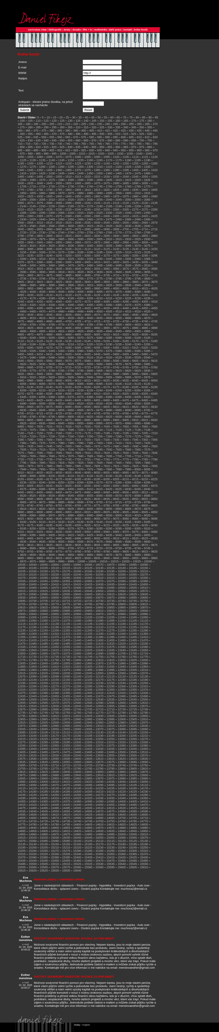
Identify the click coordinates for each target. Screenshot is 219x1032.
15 (54, 120)
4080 (128, 295)
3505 (138, 268)
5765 (23, 374)
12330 (55, 693)
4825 (30, 331)
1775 (21, 193)
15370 (144, 857)
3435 (145, 265)
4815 (147, 328)
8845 (90, 512)
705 (149, 143)
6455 (97, 403)
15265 (44, 854)
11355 (22, 640)
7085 (52, 433)
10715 (66, 604)
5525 (118, 360)
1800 (68, 193)
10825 (44, 610)
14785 (44, 827)
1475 (138, 176)
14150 (99, 791)
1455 (99, 176)
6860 (40, 423)
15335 (66, 857)
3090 (40, 252)
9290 (109, 531)
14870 (99, 831)
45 (92, 120)
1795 (59, 193)
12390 (55, 696)
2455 (71, 222)
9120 (61, 525)
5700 (40, 370)
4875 (125, 331)
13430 (99, 752)
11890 (144, 666)
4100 (30, 298)
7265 (118, 439)
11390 (99, 640)
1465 (118, 176)
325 (102, 130)
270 (155, 127)
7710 (138, 459)
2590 (52, 229)
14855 (66, 831)
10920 (122, 614)
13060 (77, 732)
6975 (118, 426)
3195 (99, 255)
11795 (66, 663)
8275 (109, 485)
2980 (107, 245)
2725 (32, 235)
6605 (107, 410)
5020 (125, 337)
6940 (52, 426)
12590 (99, 706)
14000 (33, 785)
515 (125, 137)
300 (62, 130)
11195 (66, 630)
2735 (52, 235)
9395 (32, 538)
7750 (78, 462)
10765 (44, 607)
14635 (111, 818)
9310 (147, 531)
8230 (23, 485)
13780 (77, 772)
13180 (77, 739)
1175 (118, 163)
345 (133, 130)
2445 (52, 222)
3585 (154, 272)
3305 (32, 262)
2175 (90, 209)
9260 (52, 531)
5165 (125, 344)
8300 (21, 489)
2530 (78, 226)
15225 (88, 850)
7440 (40, 449)
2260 (116, 212)
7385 (71, 446)
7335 (116, 443)
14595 (22, 818)
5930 (61, 380)
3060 (118, 249)
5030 (145, 337)
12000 (122, 673)
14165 (133, 791)
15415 (111, 860)
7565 (138, 453)
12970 (144, 725)
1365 (68, 173)
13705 (44, 768)
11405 (133, 640)
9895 (21, 561)
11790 (55, 663)
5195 (42, 347)
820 (54, 150)
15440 (33, 864)
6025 (107, 383)
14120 (33, 791)
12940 (77, 725)
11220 (122, 630)
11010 (55, 620)
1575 (52, 183)
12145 (44, 683)
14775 (22, 827)
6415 (21, 403)
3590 (23, 275)
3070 (138, 249)
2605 (80, 229)
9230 (135, 528)
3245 (59, 258)
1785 (40, 193)
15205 (44, 850)
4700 (68, 324)
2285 (23, 216)
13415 (66, 752)
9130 (80, 525)
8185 (78, 482)
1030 (120, 157)
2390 (87, 219)
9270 (71, 531)
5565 (59, 364)
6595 (87, 410)
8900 (59, 515)
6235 (90, 393)
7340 (125, 443)
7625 (116, 456)
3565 (116, 272)
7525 (61, 453)
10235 (66, 577)
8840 (80, 512)
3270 (107, 258)
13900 (77, 778)
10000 (81, 564)
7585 (40, 456)
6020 (97, 383)
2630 (128, 229)
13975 (111, 781)
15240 (122, 850)
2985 (116, 245)
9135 (90, 525)
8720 (128, 505)
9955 (135, 561)
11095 (111, 624)
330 (110, 130)
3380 (40, 265)
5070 (80, 341)
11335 (111, 637)
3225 (21, 258)
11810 (99, 663)
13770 (55, 772)
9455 (147, 538)
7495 (145, 449)
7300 (49, 443)
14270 (99, 798)
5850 (49, 377)
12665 (133, 709)
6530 (99, 406)
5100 (138, 341)
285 (38, 130)
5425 (68, 357)
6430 (49, 403)
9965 (154, 561)
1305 (90, 170)
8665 (23, 505)
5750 (135, 370)
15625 (44, 873)
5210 (71, 347)
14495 (66, 811)
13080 (122, 732)
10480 (77, 591)
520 (133, 137)
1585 (71, 183)
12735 (22, 716)
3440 (154, 265)
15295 (111, 854)
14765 (133, 824)
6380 (90, 400)
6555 (147, 406)
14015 (66, 785)
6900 (116, 423)
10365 (88, 584)
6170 (107, 390)
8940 (135, 515)
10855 (111, 610)
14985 (88, 837)
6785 (32, 420)
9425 (90, 538)
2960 (68, 245)
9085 (135, 522)
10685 (133, 600)
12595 (111, 706)
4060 (90, 295)
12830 (99, 719)
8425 (118, 492)
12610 (144, 706)
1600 (99, 183)
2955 (59, 245)
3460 (52, 268)
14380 (77, 804)
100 (22, 124)
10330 (144, 581)
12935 (66, 725)
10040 (33, 568)
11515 (111, 647)
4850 (78, 331)
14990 (99, 837)
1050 (21, 160)
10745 (133, 604)
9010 (128, 518)
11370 (55, 640)
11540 (33, 650)
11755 (111, 660)
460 (38, 137)
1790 (49, 193)
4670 (147, 321)
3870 (145, 285)
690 (125, 143)
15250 (144, 850)
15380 (33, 860)
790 (147, 147)
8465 (59, 495)
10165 (44, 574)
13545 (88, 758)
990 (46, 157)
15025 (44, 841)
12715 (111, 712)
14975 (66, 837)
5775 (42, 374)
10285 (44, 581)
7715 (147, 459)
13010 (99, 729)
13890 (55, 778)
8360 (135, 489)
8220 (145, 482)
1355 (49, 173)
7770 (116, 462)
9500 (97, 541)
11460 (122, 643)
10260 (122, 577)
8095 (42, 479)
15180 (122, 847)
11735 (66, 660)
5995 (49, 383)
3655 (147, 275)
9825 (23, 558)
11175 (22, 630)
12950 (99, 725)
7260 (109, 439)
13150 (144, 735)
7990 (118, 472)
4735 (135, 324)
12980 (33, 729)
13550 (99, 758)
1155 (80, 163)
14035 (111, 785)
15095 (66, 844)
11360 (33, 640)
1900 (118, 196)
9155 (128, 525)
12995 (66, 729)
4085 (138, 295)
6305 (87, 397)
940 (107, 153)
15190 (144, 847)
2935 (21, 245)
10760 (33, 607)
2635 (138, 229)
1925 (30, 199)
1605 (109, 183)
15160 (77, 847)
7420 (138, 446)
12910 (144, 722)
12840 (122, 719)
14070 (55, 788)
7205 (145, 436)
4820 (21, 331)
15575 (66, 870)
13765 (44, 772)
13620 (122, 762)
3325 (71, 262)
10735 (111, 604)
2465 (90, 222)
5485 (42, 360)
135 (78, 124)
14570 (99, 814)
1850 (23, 196)
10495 (111, 591)
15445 (44, 864)
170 (133, 124)
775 (123, 147)
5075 (90, 341)
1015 (91, 157)
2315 (80, 216)
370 (35, 133)
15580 (77, 870)
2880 (52, 242)
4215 (109, 301)
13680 (122, 765)
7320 (87, 443)
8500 (125, 495)
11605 (44, 653)
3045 (90, 249)
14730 (55, 824)
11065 (44, 624)
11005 (44, 620)
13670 (99, 765)
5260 (30, 351)
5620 (23, 367)
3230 (30, 258)
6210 (42, 393)
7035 (97, 429)
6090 (90, 387)
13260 (122, 742)
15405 (88, 860)
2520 (59, 226)
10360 (77, 584)
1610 (118, 183)
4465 (32, 314)
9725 (109, 551)
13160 (33, 739)
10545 (88, 594)
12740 (33, 716)
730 (51, 147)
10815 (22, 610)
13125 (88, 735)
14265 (88, 798)
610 (139, 140)
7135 (147, 433)
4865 (107, 331)
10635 (22, 600)
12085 (44, 679)
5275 (59, 351)
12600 (122, 706)
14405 (133, 804)
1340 (21, 173)
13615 (111, 762)
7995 (128, 472)
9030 (30, 522)
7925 (135, 469)
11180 (33, 630)
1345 (30, 173)
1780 (30, 193)
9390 (23, 538)
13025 (133, 729)
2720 (23, 235)
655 (70, 143)
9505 (107, 541)
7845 (118, 466)
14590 (144, 814)
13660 (77, 765)
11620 (77, 653)
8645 (125, 502)
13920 (122, 778)
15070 (144, 841)
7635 (135, 456)
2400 (107, 219)
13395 (22, 752)
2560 (135, 226)
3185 (80, 255)
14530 (144, 811)
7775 (125, 462)
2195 (128, 209)
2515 (49, 226)
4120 (68, 298)
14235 (22, 798)
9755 (30, 554)
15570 (55, 870)
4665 (138, 321)
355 (149, 130)
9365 (116, 535)
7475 (107, 449)
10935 (22, 617)
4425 (97, 311)
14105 (133, 788)
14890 (144, 831)
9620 (49, 548)
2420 (145, 219)
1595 (90, 183)
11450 (99, 643)
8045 (87, 476)
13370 (99, 748)
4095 (21, 298)
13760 (33, 772)
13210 (144, 739)
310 (78, 130)
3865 (135, 285)
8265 (90, 485)
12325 (44, 693)
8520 (23, 499)
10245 (88, 577)
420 (115, 133)
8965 (42, 518)
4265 (68, 305)
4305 (145, 305)
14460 (122, 808)
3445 (23, 268)
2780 (138, 235)
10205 (133, 574)
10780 (77, 607)
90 (149, 120)
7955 (52, 472)
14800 (77, 827)
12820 (77, 719)
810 (38, 150)
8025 (49, 476)
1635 (30, 186)
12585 (88, 706)
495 (93, 137)
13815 (22, 775)
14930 (99, 834)
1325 (128, 170)
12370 (144, 693)
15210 (55, 850)
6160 (87, 390)
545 (35, 140)
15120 (122, 844)
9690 (42, 551)
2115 (116, 206)
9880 (128, 558)
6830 (118, 420)
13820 (33, 775)
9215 (107, 528)
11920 (77, 670)
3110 (78, 252)
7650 (23, 459)
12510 (55, 702)
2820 (78, 239)
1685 (125, 186)
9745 (147, 551)
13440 (122, 752)
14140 (77, 791)
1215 (59, 166)
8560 (99, 499)
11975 (66, 673)
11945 (133, 670)
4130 (87, 298)
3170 (52, 255)
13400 (33, 752)
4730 (125, 324)
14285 (133, 798)
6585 (68, 410)
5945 (90, 380)
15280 (77, 854)
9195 (68, 528)
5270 (49, 351)
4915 (61, 334)
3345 (109, 262)
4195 (71, 301)
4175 (32, 301)
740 (67, 147)
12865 (44, 722)
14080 (77, 788)
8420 (109, 492)
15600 (122, 870)
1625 (147, 183)
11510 (99, 647)
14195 (66, 795)
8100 (52, 479)
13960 (77, 781)
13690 (144, 765)
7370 (42, 446)
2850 (135, 239)
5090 (118, 341)
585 (99, 140)
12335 (66, 693)
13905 (88, 778)
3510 (147, 268)
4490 (80, 314)
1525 (97, 180)
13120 (77, 735)
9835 (42, 558)
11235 (22, 633)
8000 (138, 472)
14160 (122, 791)
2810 (59, 239)
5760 (154, 370)
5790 (71, 374)
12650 (99, 709)
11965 (44, 673)
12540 (122, 702)
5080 (99, 341)
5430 (78, 357)
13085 (133, 732)
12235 (111, 686)
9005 (118, 518)
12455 (66, 699)
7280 (147, 439)
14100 (122, 788)
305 (70, 130)
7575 (21, 456)
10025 (137, 564)
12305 (133, 689)
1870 (61, 196)
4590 (135, 318)
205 (51, 127)
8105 (61, 479)
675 (102, 143)
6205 (32, 393)
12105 (88, 679)
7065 (154, 429)
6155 (78, 390)
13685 (133, 765)
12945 (88, 725)
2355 (21, 219)
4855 (87, 331)
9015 (138, 518)
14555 (66, 814)
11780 (33, 663)
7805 (42, 466)
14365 (44, 804)
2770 (118, 235)
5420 (59, 357)
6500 (42, 406)
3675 (49, 278)
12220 (77, 686)
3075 (147, 249)
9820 (154, 554)
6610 (116, 410)
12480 (122, 699)
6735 (78, 416)
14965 (44, 837)
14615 (66, 818)
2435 (32, 222)
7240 (71, 439)
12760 (77, 716)
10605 (88, 597)
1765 (138, 189)
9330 (49, 535)
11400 (122, 640)
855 (110, 150)
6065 (42, 387)
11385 (88, 640)
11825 (133, 663)
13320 (122, 745)
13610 (99, 762)
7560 (128, 453)
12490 (144, 699)
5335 (32, 354)
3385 (49, 265)
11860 (77, 666)
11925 (88, 670)
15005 (133, 837)
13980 (122, 781)
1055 (30, 160)
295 (54, 130)
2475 (109, 222)
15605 (133, 870)
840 (86, 150)
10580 (33, 597)
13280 (33, 745)
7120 (118, 433)
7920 (125, 469)
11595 (22, 653)
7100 (80, 433)
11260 (77, 633)
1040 (139, 157)
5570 (68, 364)
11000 (33, 620)
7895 (78, 469)
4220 (118, 301)
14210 (99, 795)
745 (75, 147)
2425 (154, 219)
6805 (71, 420)
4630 (71, 321)
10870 (144, 610)
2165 (71, 209)
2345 (138, 216)
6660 (71, 413)
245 (115, 127)
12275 (66, 689)
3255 (78, 258)
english (86, 1028)
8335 (87, 489)
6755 (116, 416)
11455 (111, 643)
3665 (30, 278)
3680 (59, 278)
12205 (44, 686)
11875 (111, 666)
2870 (32, 242)
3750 (52, 281)
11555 (66, 650)
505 (110, 137)
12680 (33, 712)
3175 (61, 255)
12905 (133, 722)
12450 (55, 699)
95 (156, 120)
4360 (109, 308)
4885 (145, 331)
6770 (145, 416)
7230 (52, 439)
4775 (71, 328)
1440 (71, 176)
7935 (154, 469)
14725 (44, 824)
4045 (61, 295)
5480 (32, 360)
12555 (22, 706)
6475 (135, 403)
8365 (145, 489)
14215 (111, 795)
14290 (144, 798)
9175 (30, 528)
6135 (40, 390)
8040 (78, 476)
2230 (59, 212)
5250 (147, 347)
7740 (59, 462)
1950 (78, 199)
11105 (133, 624)
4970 (30, 337)
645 (54, 143)
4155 (135, 298)
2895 (80, 242)
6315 (107, 397)
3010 (23, 249)
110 (38, 124)
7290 (30, 443)
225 (83, 127)
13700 (33, 768)
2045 (118, 203)
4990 (68, 337)
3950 (21, 291)
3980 (78, 291)
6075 (61, 387)
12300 (122, 689)
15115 (111, 844)
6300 (78, 397)
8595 (30, 502)
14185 (44, 795)
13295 (66, 745)
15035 (66, 841)
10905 (88, 614)
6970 (109, 426)
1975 (125, 199)
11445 (88, 643)
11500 (77, 647)
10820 (33, 610)
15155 (66, 847)
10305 (88, 581)
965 (147, 153)
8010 (21, 476)
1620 (138, 183)
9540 (32, 545)
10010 (103, 564)
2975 (97, 245)
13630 (144, 762)
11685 (88, 656)
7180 (97, 436)
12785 (133, 716)
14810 (99, 827)
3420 (116, 265)
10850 (99, 610)
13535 (66, 758)
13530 (55, 758)
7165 (68, 436)
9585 (118, 545)
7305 (59, 443)
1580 (61, 183)
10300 (77, 581)
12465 (88, 699)
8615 (68, 502)
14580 (122, 814)
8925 (107, 515)
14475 (22, 811)
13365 (88, 748)
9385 (154, 535)
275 (22, 130)
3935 (128, 288)
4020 (154, 291)
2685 (97, 232)
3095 (49, 252)
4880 (135, 331)
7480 (116, 449)
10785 (88, 607)
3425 (125, 265)
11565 (88, 650)
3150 (154, 252)
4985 (59, 337)
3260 (87, 258)
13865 (133, 775)
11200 (77, 630)
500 (102, 137)
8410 (90, 492)
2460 (80, 222)
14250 (55, 798)
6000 (59, 383)
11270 (99, 633)
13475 (66, 755)
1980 (135, 199)
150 (102, 124)
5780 (52, 374)
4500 (99, 314)
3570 (125, 272)
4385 (21, 311)
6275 (30, 397)
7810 (52, 466)
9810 (135, 554)
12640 (77, 709)
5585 (97, 364)
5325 (154, 351)
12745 (44, 716)
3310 (42, 262)
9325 (40, 535)
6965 (99, 426)
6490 (23, 406)
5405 (30, 357)
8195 (97, 482)
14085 (88, 788)
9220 (116, 528)
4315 (23, 308)
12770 (99, 716)
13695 (22, 768)
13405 (44, 752)
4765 (52, 328)
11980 (77, 673)
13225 (44, 742)
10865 (133, 610)
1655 (68, 186)
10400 (33, 587)
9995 (71, 564)
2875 (42, 242)
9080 (125, 522)
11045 (133, 620)
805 (30, 150)
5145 (87, 344)
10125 (88, 571)
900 (44, 153)
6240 (99, 393)
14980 (77, 837)
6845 (147, 420)
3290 (145, 258)
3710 (116, 278)
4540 (40, 318)
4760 (42, 328)
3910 (80, 288)
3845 (97, 285)
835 (78, 150)
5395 (147, 354)
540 (28, 140)
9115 (52, 525)
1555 (154, 180)
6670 (90, 413)
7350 (145, 443)
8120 (90, 479)
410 (99, 133)
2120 (125, 206)
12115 (111, 679)
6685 (118, 413)
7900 (87, 469)
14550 (55, 814)
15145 (44, 847)
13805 (133, 772)
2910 (109, 242)
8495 (116, 495)
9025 (21, 522)
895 (35, 153)
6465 (116, 403)
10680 (122, 600)
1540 (125, 180)
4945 (118, 334)
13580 (33, 762)
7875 (40, 469)
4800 (118, 328)
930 (91, 153)
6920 (154, 423)
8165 (40, 482)
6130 (30, 390)
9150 (118, 525)
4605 (23, 321)
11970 (55, 673)
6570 (40, 410)
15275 (66, 854)
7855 (138, 466)
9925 (78, 561)
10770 (55, 607)
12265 (44, 689)
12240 (122, 686)
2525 (68, 226)
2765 (109, 235)
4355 (99, 308)
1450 (90, 176)
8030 (59, 476)
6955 (80, 426)
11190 (55, 630)
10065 (88, 568)
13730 (99, 768)
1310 (99, 170)
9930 (87, 561)
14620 (77, 818)
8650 (135, 502)
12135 (22, 683)
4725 (116, 324)
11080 (77, 624)
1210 (49, 166)
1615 (128, 183)
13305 (88, 745)
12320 (33, 693)
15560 (33, 870)
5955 (109, 380)
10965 (88, 617)
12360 (122, 693)
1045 (149, 157)
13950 (55, 781)
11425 (44, 643)
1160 (90, 163)
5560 (49, 364)
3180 (71, 255)
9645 (97, 548)
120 (54, 124)
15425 (133, 860)
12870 (55, 722)
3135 (125, 252)
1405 (145, 173)
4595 (145, 318)
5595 (116, 364)
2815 (68, 239)
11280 (122, 633)
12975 (22, 729)
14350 (144, 801)
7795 (23, 466)
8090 (32, 479)
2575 (23, 229)
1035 (129, 157)
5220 (90, 347)
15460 (77, 864)
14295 (22, 801)
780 (131, 147)
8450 (30, 495)
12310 (144, 689)
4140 (107, 298)
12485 (133, 699)
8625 (87, 502)
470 (54, 137)
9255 (42, 531)
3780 (109, 281)
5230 (109, 347)
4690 (49, 324)
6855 (30, 423)
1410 (154, 173)
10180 (77, 574)
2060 (147, 203)
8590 (21, 502)
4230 (138, 301)
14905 (44, 834)
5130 (59, 344)
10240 (77, 577)
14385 (88, 804)
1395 (125, 173)
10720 (77, 604)
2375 (59, 219)
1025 (111, 157)
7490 (135, 449)
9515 (125, 541)
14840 (33, 831)
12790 (144, 716)
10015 (115, 564)
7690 (99, 459)
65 (118, 120)
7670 (61, 459)
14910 (55, 834)
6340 (154, 397)
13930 (144, 778)
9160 (138, 525)
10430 (99, 587)
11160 (122, 627)
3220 (147, 255)
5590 (107, 364)
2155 (52, 209)
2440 (42, 222)
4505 (109, 314)
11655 (22, 656)
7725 (30, 462)
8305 (30, 489)
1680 (116, 186)
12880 (77, 722)
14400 (122, 804)
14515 (111, 811)
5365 (90, 354)
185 (20, 127)
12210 (55, 686)
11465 (133, 643)
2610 (90, 229)
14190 (55, 795)
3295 (154, 258)
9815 (145, 554)
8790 (125, 508)
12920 (33, 725)
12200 (33, 686)
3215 (138, 255)
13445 (133, 752)
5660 (99, 367)
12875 (66, 722)
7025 (78, 429)
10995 (22, 620)
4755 (32, 328)
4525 (147, 314)
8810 (23, 512)
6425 (40, 403)
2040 (109, 203)
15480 (122, 864)
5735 (107, 370)
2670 (68, 232)
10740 (122, 604)
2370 (49, 219)
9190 (59, 528)
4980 (49, 337)
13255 (111, 742)
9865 (99, 558)
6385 (99, 400)
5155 (107, 344)
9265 (61, 531)
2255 (107, 212)
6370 (71, 400)
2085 (59, 206)
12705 (88, 712)
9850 (71, 558)
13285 (44, 745)
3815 (40, 285)
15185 (133, 847)
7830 (90, 466)
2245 (87, 212)
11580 (122, 650)
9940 (107, 561)
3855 (116, 285)
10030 (148, 564)
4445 (135, 311)
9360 (107, 535)
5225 (99, 347)
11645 (133, 653)
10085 (133, 568)
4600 (154, 318)
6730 (68, 416)
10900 (77, 614)
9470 (40, 541)
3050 (99, 249)
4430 (107, 311)
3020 (42, 249)
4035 (42, 295)
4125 (78, 298)
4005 (125, 291)
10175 (66, 574)
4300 (135, 305)
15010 (144, 837)
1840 (145, 193)
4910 (52, 334)
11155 (111, 627)
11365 (44, 640)
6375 (80, 400)
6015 (87, 383)
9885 (138, 558)
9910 (49, 561)
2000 (32, 203)
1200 (30, 166)
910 (59, 153)
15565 (44, 870)
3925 (109, 288)
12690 (55, 712)
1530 (107, 180)
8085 (23, 479)
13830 (55, 775)
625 (22, 143)
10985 (133, 617)
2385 (78, 219)
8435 (138, 492)
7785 (145, 462)
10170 (55, 574)
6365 (61, 400)
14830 (144, 827)
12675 (22, 712)
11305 (44, 637)
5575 (78, 364)
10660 (77, 600)
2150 (42, 209)
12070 (144, 676)
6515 (71, 406)
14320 (77, 801)
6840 (138, 420)
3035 (71, 249)
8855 (109, 512)
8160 (30, 482)
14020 (77, 785)
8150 (147, 479)
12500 (33, 702)
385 (59, 133)
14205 (88, 795)
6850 (21, 423)
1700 (154, 186)
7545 (99, 453)
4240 (21, 305)
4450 (145, 311)
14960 (33, 837)
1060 (40, 160)
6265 (147, 393)
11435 (66, 643)
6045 (145, 383)
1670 (97, 186)
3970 (59, 291)
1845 (154, 193)
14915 (66, 834)
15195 (22, 850)
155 (110, 124)
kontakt (127, 29)
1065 (49, 160)
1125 (23, 163)
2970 (87, 245)
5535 (138, 360)
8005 (147, 472)
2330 (109, 216)
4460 (23, 314)
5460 (135, 357)
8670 (32, 505)
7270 (128, 439)
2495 (147, 222)
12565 (44, 706)
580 (91, 140)
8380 (32, 492)
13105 (44, 735)
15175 (111, 847)
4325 (42, 308)
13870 (144, 775)
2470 (99, 222)
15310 (144, 854)
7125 (128, 433)
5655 (90, 367)
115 (46, 124)
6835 (128, 420)
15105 (88, 844)
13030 (144, 729)
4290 (116, 305)
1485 (21, 180)
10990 (144, 617)
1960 (97, 199)
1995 (23, 203)
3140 (135, 252)
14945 (133, 834)
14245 (44, 798)
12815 (66, 719)
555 (51, 140)
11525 (133, 647)
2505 (30, 226)
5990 (40, 383)
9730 (118, 551)
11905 (44, 670)
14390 (99, 804)
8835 (71, 512)
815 (46, 150)
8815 (32, 512)
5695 (30, 370)
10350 (55, 584)
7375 (52, 446)
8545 (71, 499)
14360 (33, 804)
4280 (97, 305)
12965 (133, 725)
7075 (32, 433)
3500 (128, 268)
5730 (97, 370)
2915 (118, 242)
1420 (32, 176)
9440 (118, 538)
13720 (77, 768)
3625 (90, 275)
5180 (154, 344)
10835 (66, 610)
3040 (80, 249)
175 (141, 124)
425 (123, 133)
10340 (33, 584)
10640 (33, 600)
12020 (33, 676)
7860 (147, 466)
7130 (138, 433)
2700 (125, 232)
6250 (118, 393)
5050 (42, 341)
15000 (122, 837)
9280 (90, 531)
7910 (107, 469)
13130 (99, 735)
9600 (147, 545)
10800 (122, 607)
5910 (23, 380)
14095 (111, 788)
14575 (111, 814)
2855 (145, 239)
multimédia (100, 29)
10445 (133, 587)
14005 (44, 785)
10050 (55, 568)
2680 (87, 232)
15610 (144, 870)
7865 (21, 469)
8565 (109, 499)
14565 (88, 814)
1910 (138, 196)
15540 (122, 867)
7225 (42, 439)
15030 (55, 841)
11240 (33, 633)
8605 (49, 502)
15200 (33, 850)
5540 (147, 360)
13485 (88, 755)
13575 (22, 762)
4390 (30, 311)
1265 (154, 166)
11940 (122, 670)
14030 (99, 785)
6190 (145, 390)
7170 (78, 436)
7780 (135, 462)
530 (149, 137)
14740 (77, 824)
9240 (154, 528)
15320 (33, 857)
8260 (80, 485)
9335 (59, 535)
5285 (78, 351)
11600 (33, 653)
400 (83, 133)
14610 (55, 818)
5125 (49, 344)
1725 (61, 189)
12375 (22, 696)
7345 (135, 443)
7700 (118, 459)
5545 (21, 364)
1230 (87, 166)
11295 (22, 637)
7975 (90, 472)
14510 (99, 811)
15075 (22, 844)
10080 (122, 568)
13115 (66, 735)
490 (86, 137)
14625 (88, 818)
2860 (154, 239)
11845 (44, 666)
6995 (21, 429)
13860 (122, 775)
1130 (32, 163)
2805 (49, 239)
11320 (77, 637)
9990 (61, 564)
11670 (55, 656)
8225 (154, 482)
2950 (49, 245)
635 (38, 143)
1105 (125, 160)
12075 (22, 679)
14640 (122, 818)
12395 (66, 696)
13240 (77, 742)
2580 (32, 229)
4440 (125, 311)
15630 (55, 873)
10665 (88, 600)
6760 (125, 416)
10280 (33, 581)
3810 (30, 285)
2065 (21, 206)
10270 (144, 577)
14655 (22, 821)
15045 (88, 841)
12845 (133, 719)
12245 (133, 686)
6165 (97, 390)
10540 (77, 594)
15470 (99, 864)
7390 (80, 446)
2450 (61, 222)
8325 (68, 489)
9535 (23, 545)
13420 (77, 752)
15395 (66, 860)
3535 (59, 272)
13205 (133, 739)
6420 (30, 403)
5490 (52, 360)
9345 (78, 535)
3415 (107, 265)
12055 (111, 676)
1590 (80, 183)
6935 (42, 426)
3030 (61, 249)
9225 (125, 528)
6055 (23, 387)
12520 (77, 702)
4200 (80, 301)
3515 (21, 272)
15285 (88, 854)
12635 (66, 709)
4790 (99, 328)
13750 (144, 768)
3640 (118, 275)
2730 (42, 235)
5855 (59, 377)
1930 (40, 199)
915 (67, 153)
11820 (122, 663)
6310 (97, 397)
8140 (128, 479)
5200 (52, 347)
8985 (80, 518)
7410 (118, 446)
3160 (32, 255)
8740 (30, 508)
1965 (107, 199)
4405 (59, 311)
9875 (118, 558)
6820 (99, 420)
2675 (78, 232)
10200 (122, 574)
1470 (128, 176)
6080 (71, 387)
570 (75, 140)
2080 (49, 206)
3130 (116, 252)
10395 (22, 587)
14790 (55, 827)
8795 (135, 508)
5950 (99, 380)
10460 (33, 591)
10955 (66, 617)
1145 (61, 163)
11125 (44, 627)
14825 (133, 827)
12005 (133, 673)
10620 (122, 597)
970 (155, 153)
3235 (40, 258)
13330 (144, 745)
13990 (144, 781)
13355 (66, 748)
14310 (55, 801)
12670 (144, 709)
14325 (88, 801)
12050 (99, 676)
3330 (80, 262)
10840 (77, 610)
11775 (22, 663)
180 (149, 124)
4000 (116, 291)
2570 (154, 226)
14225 (133, 795)
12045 (88, 676)
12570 (55, 706)
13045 (44, 732)
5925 (52, 380)
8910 (78, 515)
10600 (77, 597)
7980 (99, 472)
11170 (144, 627)
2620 (109, 229)
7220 (32, 439)
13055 (66, 732)
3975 (68, 291)
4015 (145, 291)
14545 (44, 814)
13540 (77, 758)
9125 (71, 525)
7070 (23, 433)
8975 (61, 518)
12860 (33, 722)
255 (131, 127)
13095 (22, 735)
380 (51, 133)
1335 (147, 170)
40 (86, 120)
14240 (33, 798)
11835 (22, 666)
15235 (111, 850)
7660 (42, 459)
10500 (122, 591)
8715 (118, 505)
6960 (90, 426)
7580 (30, 456)
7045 (116, 429)
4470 (42, 314)
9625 (59, 548)
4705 (78, 324)
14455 (111, 808)
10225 (44, 577)
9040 (49, 522)
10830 (55, 610)
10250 (99, 577)
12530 (99, 702)
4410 (68, 311)
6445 (78, 403)
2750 (80, 235)
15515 (66, 867)
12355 (111, 693)
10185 (88, 574)
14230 (144, 795)
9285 (99, 531)
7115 (109, 433)
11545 (44, 650)
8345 (107, 489)
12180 (122, 683)
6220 (61, 393)
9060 (87, 522)
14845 (44, 831)
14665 (44, 821)
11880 (122, 666)
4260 (59, 305)
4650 (109, 321)
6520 (80, 406)
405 (91, 133)
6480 (145, 403)
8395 (61, 492)
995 (54, 157)
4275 (87, 305)
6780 (23, 420)
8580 (138, 499)
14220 (122, 795)
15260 (33, 854)
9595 (138, 545)
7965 (71, 472)
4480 (61, 314)
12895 (111, 722)
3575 (135, 272)
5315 (135, 351)
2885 (61, 242)
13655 (66, 765)
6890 (97, 423)
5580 (87, 364)
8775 (97, 508)
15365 (133, 857)
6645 (42, 413)
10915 (111, 614)
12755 (66, 716)
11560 (77, 650)
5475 (23, 360)
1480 (147, 176)
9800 (116, 554)
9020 (147, 518)
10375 (111, 584)
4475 (52, 314)
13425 (88, 752)
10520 (33, 594)
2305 (61, 216)
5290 (87, 351)
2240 (78, 212)
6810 (80, 420)
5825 (138, 374)
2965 (78, 245)
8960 (32, 518)
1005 (72, 157)
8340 (97, 489)
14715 (22, 824)
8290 (138, 485)
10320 (122, 581)
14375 (66, 804)
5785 (61, 374)
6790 (42, 420)
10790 (99, 607)
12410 (99, 696)
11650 (144, 653)
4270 (78, 305)
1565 (32, 183)
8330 (78, 489)
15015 (22, 841)
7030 (87, 429)
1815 (97, 193)
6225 (71, 393)
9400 (42, 538)
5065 (71, 341)
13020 (122, 729)
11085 (88, 624)
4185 (52, 301)
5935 (71, 380)
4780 (80, 328)
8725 (138, 505)
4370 (128, 308)
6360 (52, 400)
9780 (78, 554)
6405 (138, 400)
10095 (22, 571)
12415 (111, 696)
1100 (116, 160)
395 (75, 133)
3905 (71, 288)
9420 (80, 538)
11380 (77, 640)
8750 (49, 508)
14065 (44, 788)
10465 (44, 591)
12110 (99, 679)
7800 (32, 466)
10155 (22, 574)
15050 (99, 841)
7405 (109, 446)
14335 (111, 801)
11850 (55, 666)
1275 (32, 170)
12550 (144, 702)
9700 (61, 551)
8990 (90, 518)
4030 (32, 295)
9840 (52, 558)
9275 (80, 531)
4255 (49, 305)
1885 (90, 196)
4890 (154, 331)
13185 (88, 739)
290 (46, 130)
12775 (111, 716)
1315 (109, 170)
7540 (90, 453)
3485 (99, 268)
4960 (147, 334)
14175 (22, 795)
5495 (61, 360)
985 (38, 157)
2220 (40, 212)
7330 (107, 443)
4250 (40, 305)
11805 (88, 663)
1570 (42, 183)
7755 (87, 462)
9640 (87, 548)
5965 (128, 380)
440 (147, 133)
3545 (78, 272)
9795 (107, 554)
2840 (116, 239)
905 (51, 153)
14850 (55, 831)
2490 (138, 222)
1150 (71, 163)
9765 (49, 554)
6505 (52, 406)
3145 (145, 252)
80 (137, 120)
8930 (116, 515)
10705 (44, 604)
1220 (68, 166)
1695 (145, 186)
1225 (78, 166)
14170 (144, 791)
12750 (55, 716)
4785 (90, 328)
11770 (144, 660)
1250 (125, 166)
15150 (55, 847)
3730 (154, 278)
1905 (128, 196)
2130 (145, 206)
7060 (145, 429)
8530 (42, 499)
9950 (125, 561)
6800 (61, 420)
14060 (33, 788)
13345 (44, 748)
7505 (23, 453)
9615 (40, 548)
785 (139, 147)
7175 (87, 436)
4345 (80, 308)
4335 (61, 308)
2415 (135, 219)
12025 (44, 676)
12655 (111, 709)
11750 (99, 660)
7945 (32, 472)
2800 (40, 239)
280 (30, 130)
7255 (99, 439)
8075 (145, 476)
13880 (33, 778)
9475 (49, 541)
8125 (99, 479)
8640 (116, 502)
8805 (154, 508)
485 (78, 137)
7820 (71, 466)
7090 (61, 433)
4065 (99, 295)
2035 (99, 203)
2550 (116, 226)
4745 (154, 324)
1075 (68, 160)
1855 (32, 196)
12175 (111, 683)
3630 (99, 275)
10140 (122, 571)
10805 (133, 607)
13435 (111, 752)
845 (93, 150)
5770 (32, 374)
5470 (154, 357)
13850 (99, 775)
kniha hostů (141, 29)
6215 (52, 393)
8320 (59, 489)
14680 (77, 821)
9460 (21, 541)
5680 (138, 367)
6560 (21, 410)
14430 (55, 808)
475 (62, 137)
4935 (99, 334)
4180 (42, 301)
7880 (49, 469)
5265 (40, 351)
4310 (154, 305)
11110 (144, 624)
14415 (22, 808)
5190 (32, 347)
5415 (49, 357)
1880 (80, 196)
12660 (122, 709)
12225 (88, 686)
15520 (77, 867)
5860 (68, 377)
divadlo (76, 29)
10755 (22, 607)
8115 (80, 479)
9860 (90, 558)
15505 (44, 867)
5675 (128, 367)
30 (73, 120)
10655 (66, 600)
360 (20, 133)
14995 (111, 837)
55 (105, 120)
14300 (33, 801)
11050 (144, 620)
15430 (144, 860)
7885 (59, 469)
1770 (147, 189)
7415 (128, 446)
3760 (71, 281)
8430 (128, 492)
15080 (33, 844)
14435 (66, 808)
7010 (49, 429)
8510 (145, 495)
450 (22, 137)
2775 (128, 235)
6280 (40, 397)
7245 (80, 439)
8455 (40, 495)
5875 (97, 377)
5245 (138, 347)
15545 (133, 867)
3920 (99, 288)
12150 (55, 683)
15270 (55, 854)
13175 (66, 739)
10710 (55, 604)
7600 (68, 456)
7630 (125, 456)
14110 (144, 788)
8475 (78, 495)
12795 (22, 719)
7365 (32, 446)
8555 (90, 499)
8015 (30, 476)
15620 (33, 873)
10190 (99, 574)
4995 (78, 337)
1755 (118, 189)
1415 (23, 176)
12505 (44, 702)
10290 (55, 581)
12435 (22, 699)
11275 (111, 633)
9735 (128, 551)
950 (123, 153)
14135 (66, 791)
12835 (111, 719)
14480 (33, 811)
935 (99, 153)
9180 (40, 528)
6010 (78, 383)
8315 (49, 489)
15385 (44, 860)
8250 (61, 485)
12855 (22, 722)
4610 (32, 321)
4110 (49, 298)
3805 (21, 285)
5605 (135, 364)
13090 (144, 732)
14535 (22, 814)
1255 (135, 166)
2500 (21, 226)
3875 (154, 285)
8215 (135, 482)
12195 (22, 686)
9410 (61, 538)
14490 (55, 811)
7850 (128, 466)
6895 (107, 423)
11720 (33, 660)
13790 (99, 772)
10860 (122, 610)
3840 (87, 285)
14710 (144, 821)
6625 (145, 410)
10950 (55, 617)
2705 (135, 232)
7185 (107, 436)
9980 (42, 564)
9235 (145, 528)
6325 (125, 397)
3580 (145, 272)
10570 (144, 594)
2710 (145, 232)
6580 (59, 410)
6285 (49, 397)
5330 (23, 354)
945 (115, 153)
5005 (97, 337)
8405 (80, 492)
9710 (80, 551)
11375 (66, 640)
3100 (59, 252)
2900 (90, 242)
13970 (99, 781)
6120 (147, 387)
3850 (107, 285)
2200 (138, 209)
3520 (30, 272)
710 (20, 147)
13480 (77, 755)
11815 (111, 663)
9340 (68, 535)
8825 (52, 512)
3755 (61, 281)
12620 (33, 709)
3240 (49, 258)
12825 (88, 719)
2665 (59, 232)
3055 (109, 249)
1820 (107, 193)
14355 (22, 804)
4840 (59, 331)
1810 (87, 193)
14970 (55, 837)
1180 (128, 163)
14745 (88, 824)
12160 (77, 683)
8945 (145, 515)
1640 (40, 186)
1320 (118, 170)
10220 (33, 577)
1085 (87, 160)
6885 (87, 423)
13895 (66, 778)
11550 (55, 650)
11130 (55, 627)
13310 (99, 745)
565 (67, 140)
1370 (78, 173)
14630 (99, 818)
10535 (66, 594)
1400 (135, 173)
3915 (90, 288)
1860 (42, 196)
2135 (154, 206)
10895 (66, 614)
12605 (133, 706)
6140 (49, 390)
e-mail (25, 888)
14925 (88, 834)
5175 (145, 344)
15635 (66, 873)
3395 (68, 265)
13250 (99, 742)
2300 (52, 216)
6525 (90, 406)
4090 (147, 295)
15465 (88, 864)
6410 (147, 400)
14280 (122, 798)
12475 (111, 699)
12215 (66, 686)
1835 (135, 193)
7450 (59, 449)
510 (117, 137)
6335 (145, 397)
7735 (49, 462)
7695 (109, 459)
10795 (111, 607)
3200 (109, 255)
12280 (77, 689)
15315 (22, 857)
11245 (44, 633)
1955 (87, 199)
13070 (99, 732)
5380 (118, 354)
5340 (42, 354)
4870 (116, 331)
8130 (109, 479)
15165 (88, 847)
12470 (99, 699)
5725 (87, 370)
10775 (66, 607)
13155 (22, 739)
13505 (133, 755)
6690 (128, 413)
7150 (40, 436)
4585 (125, 318)
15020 (33, 841)
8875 (147, 512)
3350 (118, 262)
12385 (44, 696)
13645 (44, 765)
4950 (128, 334)
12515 (66, 702)
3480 (90, 268)
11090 (99, 624)
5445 (107, 357)
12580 (77, 706)
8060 (116, 476)
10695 (22, 604)
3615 (71, 275)
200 (44, 127)
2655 (40, 232)
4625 (61, 321)
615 (147, 140)
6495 (32, 406)
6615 (125, 410)
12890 (99, 722)
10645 (44, 600)
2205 (147, 209)
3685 (68, 278)
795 (155, 147)
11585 (133, 650)
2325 (99, 216)
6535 (109, 406)
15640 (77, 873)
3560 (107, 272)
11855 (66, 666)
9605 (21, 548)
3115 (87, 252)
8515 (154, 495)
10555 (111, 594)
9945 (116, 561)
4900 (32, 334)
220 (75, 127)
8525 (32, 499)
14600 (33, 818)
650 (62, 143)
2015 (61, 203)
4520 (138, 314)
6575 (49, 410)
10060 (77, 568)
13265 (133, 742)
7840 (109, 466)
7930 (145, 469)
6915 (145, 423)
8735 (21, 508)
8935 (125, 515)
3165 (42, 255)
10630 (144, 597)
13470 (55, 755)
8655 (145, 502)
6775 (154, 416)
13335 (22, 748)
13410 (55, 752)
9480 (59, 541)
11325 (88, 637)
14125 (44, 791)
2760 (99, 235)
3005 (154, 245)
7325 (97, 443)
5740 (116, 370)
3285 (135, 258)
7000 (30, 429)
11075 (66, 624)
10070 (99, 568)
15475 (111, 864)
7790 (154, 462)
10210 (144, 574)
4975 (40, 337)
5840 (30, 377)
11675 (66, 656)
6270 (21, 397)
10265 (133, 577)
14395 (111, 804)
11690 (99, 656)
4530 (21, 318)
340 (125, 130)
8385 (42, 492)
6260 (138, 393)
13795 (111, 772)
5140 (78, 344)
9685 (32, 551)
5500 (71, 360)
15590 (99, 870)
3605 (52, 275)
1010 (82, 157)
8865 (128, 512)
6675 (99, 413)
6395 (118, 400)
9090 (145, 522)
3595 (32, 275)
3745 (42, 281)
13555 (111, 758)
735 (59, 147)
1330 (138, 170)
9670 (145, 548)
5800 (90, 374)
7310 (68, 443)
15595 (111, 870)
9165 (147, 525)
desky (67, 29)
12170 (99, 683)
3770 (90, 281)
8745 (40, 508)
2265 (125, 212)
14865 (88, 831)
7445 (49, 449)
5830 (147, 374)
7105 (90, 433)
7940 (23, 472)
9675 (154, 548)
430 (131, 133)
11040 (122, 620)
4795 (109, 328)
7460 (78, 449)
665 (86, 143)
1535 (116, 180)
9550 (52, 545)
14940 (122, 834)
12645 (88, 709)
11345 (133, 637)
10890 (55, 614)
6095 (99, 387)
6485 (154, 403)
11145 (88, 627)
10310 (99, 581)
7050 (125, 429)
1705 (23, 189)
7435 (30, 449)
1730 (71, 189)
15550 (144, 867)
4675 (21, 324)
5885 (116, 377)
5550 (30, 364)
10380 (122, 584)
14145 (88, 791)
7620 (107, 456)
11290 (144, 633)
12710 (99, 712)
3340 (99, 262)
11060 (33, 624)
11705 (133, 656)
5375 (109, 354)
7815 (61, 466)
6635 (23, 413)
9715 (90, 551)
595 (115, 140)
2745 (71, 235)
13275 (22, 745)
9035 (40, 522)
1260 (145, 166)
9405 (52, 538)
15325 (44, 857)
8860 (118, 512)
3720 (135, 278)
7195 (125, 436)
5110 (21, 344)
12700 (77, 712)
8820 (42, 512)
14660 (33, 821)
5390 (138, 354)
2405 (116, 219)
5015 (116, 337)
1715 (42, 189)
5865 (78, 377)
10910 (99, 614)
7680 (80, 459)
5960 (118, 380)
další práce (115, 29)
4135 (97, 298)
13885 (44, 778)
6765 (135, 416)
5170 (135, 344)
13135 (111, 735)
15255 (22, 854)
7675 (71, 459)
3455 (42, 268)
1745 (99, 189)
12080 (33, 679)
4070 (109, 295)
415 (107, 133)
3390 (59, 265)
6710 (30, 416)
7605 (78, 456)
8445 (21, 495)
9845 (61, 558)
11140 (77, 627)
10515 (22, 594)
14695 (111, 821)
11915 (66, 670)
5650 (80, 367)
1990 (154, 199)
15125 (133, 844)
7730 (40, 462)
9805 (125, 554)
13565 (133, 758)
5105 (147, 341)
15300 (122, 854)
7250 (90, 439)
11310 (55, 637)
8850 (99, 512)
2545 (107, 226)
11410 (144, 640)
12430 (144, 696)
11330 (99, 637)
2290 (32, 216)
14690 (99, 821)
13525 (44, 758)
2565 (145, 226)
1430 (52, 176)
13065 (88, 732)
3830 (68, 285)
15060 (122, 841)
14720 (33, 824)
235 (99, 127)
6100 (109, 387)
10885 (44, 614)
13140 (122, 735)
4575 (107, 318)
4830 (40, 331)
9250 (32, 531)
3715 (125, 278)
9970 (23, 564)
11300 (33, 637)
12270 (55, 689)
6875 (68, 423)
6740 (87, 416)
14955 (22, 837)
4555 (68, 318)
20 (60, 120)
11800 (77, 663)
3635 (109, 275)
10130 (99, 571)
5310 (125, 351)
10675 (111, 600)
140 (86, 124)
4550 (59, 318)
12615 (22, 709)
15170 (99, 847)
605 (131, 140)
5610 (145, 364)
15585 (88, 870)
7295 (40, 443)
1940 (59, 199)
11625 (88, 653)
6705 (21, 416)
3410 (97, 265)
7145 (30, 436)
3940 (138, 288)
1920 (21, 199)
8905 (68, 515)
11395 (111, 640)
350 (141, 130)
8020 (40, 476)
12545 (133, 702)
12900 (122, 722)
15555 (22, 870)
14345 (133, 801)
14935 (111, 834)
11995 (111, 673)
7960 (61, 472)
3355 (128, 262)
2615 (99, 229)
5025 (135, 337)
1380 (97, 173)
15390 (55, 860)
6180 (125, 390)
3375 (30, 265)
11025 (88, 620)
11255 (66, 633)
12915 (22, 725)
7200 (135, 436)
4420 (87, 311)
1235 (97, 166)
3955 (30, 291)
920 (75, 153)
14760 (122, 824)
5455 (125, 357)
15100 (77, 844)
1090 (97, 160)
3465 (61, 268)
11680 (77, 656)
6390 (109, 400)
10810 (144, 607)
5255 (21, 351)
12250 (144, 686)
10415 (66, 587)
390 (67, 133)
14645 (133, 818)
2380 (68, 219)
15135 (22, 847)
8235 (32, 485)
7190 (116, 436)
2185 (109, 209)
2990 (125, 245)
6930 (32, 426)
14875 (111, 831)
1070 (59, 160)
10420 (77, 587)
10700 (33, 604)
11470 (144, 643)
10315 (111, 581)
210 (59, 127)
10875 (22, 614)
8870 (138, 512)
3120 (97, 252)
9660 (125, 548)
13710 (55, 768)
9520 (135, 541)
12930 (55, 725)
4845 (68, 331)
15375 (22, 860)
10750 (144, 604)
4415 (78, 311)
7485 (125, 449)
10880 (33, 614)
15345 (88, 857)
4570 (97, 318)
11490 (55, 647)
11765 (133, 660)
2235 (68, 212)
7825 (80, 466)
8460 (49, 495)
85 (143, 120)
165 (125, 124)
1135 (42, 163)
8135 (118, 479)
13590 (55, 762)
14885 (133, 831)
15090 (55, 844)
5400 (21, 357)
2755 (90, 235)
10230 (55, 577)
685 (117, 143)
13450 (144, 752)
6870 (59, 423)
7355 (154, 443)
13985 (133, 781)
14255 (66, 798)
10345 (44, 584)
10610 (99, 597)
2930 (147, 242)
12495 (22, 702)
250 (123, 127)
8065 (125, 476)
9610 (30, 548)
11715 (22, 660)
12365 (133, 693)
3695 (87, 278)
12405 (88, 696)
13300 (77, 745)
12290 (99, 689)
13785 (88, 772)
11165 (133, 627)
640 (46, 143)
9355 (97, 535)
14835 (22, 831)
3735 (23, 281)
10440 (122, 587)
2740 (61, 235)
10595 (66, 597)
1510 (68, 180)
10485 (88, 591)
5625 (32, 367)
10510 (144, 591)
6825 (109, 420)
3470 (71, 268)
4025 (23, 295)
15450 (55, 864)
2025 (80, 203)
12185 (133, 683)
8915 (87, 515)
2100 (87, 206)
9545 (42, 545)
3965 (49, 291)
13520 (33, 758)
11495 (66, 647)
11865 (88, 666)
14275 (111, 798)
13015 (111, 729)
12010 (144, 673)
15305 (133, 854)
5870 (87, 377)
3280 (125, 258)
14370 (55, 804)
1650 (59, 186)
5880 (107, 377)
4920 (71, 334)
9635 (78, 548)
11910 (55, 670)
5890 (125, 377)
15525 (88, 867)
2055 (138, 203)
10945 (44, 617)
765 (107, 147)
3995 (107, 291)
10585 (44, 597)
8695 (80, 505)
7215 (23, 439)
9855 (80, 558)
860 (117, 150)
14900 (33, 834)
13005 (88, 729)
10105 (44, 571)
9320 (30, 535)
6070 (52, 387)
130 (70, 124)
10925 (133, 614)
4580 (116, 318)
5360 (80, 354)
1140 (52, 163)
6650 (52, 413)
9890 (147, 558)
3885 (32, 288)
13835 (66, 775)
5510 (90, 360)
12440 (33, 699)
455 (30, 137)
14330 (99, 801)
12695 (66, 712)
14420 (33, 808)
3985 (87, 291)
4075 (118, 295)
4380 (147, 308)
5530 (128, 360)
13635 (22, 765)
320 (93, 130)
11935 (111, 670)
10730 (99, 604)
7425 (147, 446)
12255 (22, 689)
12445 (44, 699)
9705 (71, 551)
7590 (49, 456)
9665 (135, 548)
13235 (66, 742)
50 (99, 120)
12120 (122, 679)
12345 (88, 693)
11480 (33, 647)
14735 (66, 824)
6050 (154, 383)
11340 (122, 637)
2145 (32, 209)
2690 (107, 232)
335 (117, 130)
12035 (66, 676)
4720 (107, 324)
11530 (144, 647)
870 (133, 150)
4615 (42, 321)
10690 (144, 600)
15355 (111, 857)
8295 (147, 485)
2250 (97, 212)
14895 (22, 834)
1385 (107, 173)
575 (83, 140)
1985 (145, 199)
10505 (133, 591)
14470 (144, 808)
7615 (97, 456)
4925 (80, 334)
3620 (80, 275)
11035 (111, 620)
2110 (107, 206)
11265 (88, 633)
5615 (154, 364)
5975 (147, 380)
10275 (22, 581)
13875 (22, 778)
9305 (138, 531)
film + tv (87, 29)
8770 (87, 508)
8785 (116, 508)
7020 (68, 429)
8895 (49, 515)
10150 (144, 571)
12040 (77, 676)
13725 (88, 768)
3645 (128, 275)
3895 (52, 288)
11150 (99, 627)
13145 (133, 735)
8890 (40, 515)
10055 (66, 568)
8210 (125, 482)
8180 (68, 482)
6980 (128, 426)
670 (93, 143)
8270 (99, 485)
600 (123, 140)
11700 (122, 656)
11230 (144, 630)
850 (102, 150)
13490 (99, 755)
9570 (90, 545)
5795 (80, 374)
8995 (99, 518)
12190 (144, 683)
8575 (128, 499)
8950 (154, 515)
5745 (125, 370)
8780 (107, 508)
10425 (88, 587)
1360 (59, 173)
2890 (71, 242)
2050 (128, 203)
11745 (88, 660)
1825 (116, 193)
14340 (122, 801)
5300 (107, 351)
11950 (144, 670)
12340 (77, 693)
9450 (138, 538)
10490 (99, 591)
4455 (154, 311)
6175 (116, 390)
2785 (147, 235)
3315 (52, 262)
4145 (116, 298)
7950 (42, 472)
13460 (33, 755)
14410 (144, 804)
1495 (40, 180)
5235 (118, 347)
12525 (88, 702)
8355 (125, 489)
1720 (52, 189)
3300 (23, 262)
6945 (61, 426)
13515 (22, 758)
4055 (80, 295)
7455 (68, 449)
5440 (97, 357)
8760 (68, 508)
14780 (33, 827)
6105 (118, 387)
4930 (90, 334)
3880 (23, 288)
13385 (133, 748)
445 (155, 133)
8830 (61, 512)
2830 (97, 239)
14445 (88, 808)
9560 (71, 545)
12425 (133, 696)
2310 (71, 216)
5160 (116, 344)
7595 (59, 456)
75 (130, 120)
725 (44, 147)
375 (44, 133)
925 (83, 153)
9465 (30, 541)
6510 (61, 406)
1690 (135, 186)
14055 (22, 788)
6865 (49, 423)
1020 (101, 157)
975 (22, 157)
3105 (68, 252)
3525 (40, 272)
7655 (32, 459)
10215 (22, 577)
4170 (23, 301)
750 (83, 147)
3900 (61, 288)
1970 (116, 199)
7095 (71, 433)
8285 (128, 485)
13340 (33, 748)
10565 (133, 594)
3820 (49, 285)
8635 (107, 502)
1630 (21, 186)
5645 (71, 367)
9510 (116, 541)
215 (67, 127)
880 (149, 150)
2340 (128, 216)
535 (20, 140)
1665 (87, 186)
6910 (135, 423)
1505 (59, 180)
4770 (61, 328)
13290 (55, 745)
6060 (32, 387)
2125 (135, 206)
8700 (90, 505)
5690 (21, 370)
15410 (99, 860)
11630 (99, 653)
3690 (78, 278)
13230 (55, 742)
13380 (122, 748)
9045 (59, 522)
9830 (32, 558)
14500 (77, 811)
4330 (52, 308)
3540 (68, 272)
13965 (88, 781)
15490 (144, 864)
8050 (97, 476)
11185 (44, 630)
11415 (22, 643)
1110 (135, 160)
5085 (109, 341)
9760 (40, 554)
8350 (116, 489)
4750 (23, 328)
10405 (44, 587)
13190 (99, 739)
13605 (88, 762)
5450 (116, 357)
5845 (40, 377)
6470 (125, 403)
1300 (80, 170)
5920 (42, 380)
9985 (52, 564)
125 (62, 124)
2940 (30, 245)
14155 (111, 791)
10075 (111, 568)
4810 (138, 328)
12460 (77, 699)
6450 (87, 403)
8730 (147, 505)
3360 (138, 262)
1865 (52, 196)
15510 (55, 867)
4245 (30, 305)
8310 (40, 489)
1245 (116, 166)
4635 (80, 321)
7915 (116, 469)
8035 (68, 476)
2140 (23, 209)
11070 (55, 624)
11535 (22, 650)
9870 (109, 558)
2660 (49, 232)
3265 (97, 258)
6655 (61, 413)
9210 (97, 528)
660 (78, 143)
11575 (111, 650)
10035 (22, 568)
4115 (59, 298)
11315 (66, 637)
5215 (80, 347)
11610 (55, 653)
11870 (99, 666)
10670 (99, 600)
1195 (21, 166)
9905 (40, 561)
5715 (68, 370)
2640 (147, 229)
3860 (125, 285)
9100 (23, 525)
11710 (144, 656)
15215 (66, 850)
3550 (87, 272)
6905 (125, 423)
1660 (78, 186)
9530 (154, 541)
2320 (90, 216)
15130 (144, 844)
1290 (61, 170)
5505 (80, 360)
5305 (116, 351)
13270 (144, 742)
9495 (87, 541)
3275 (116, 258)
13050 (55, 732)
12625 (44, 709)
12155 (66, 683)
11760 (122, 660)
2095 (78, 206)
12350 (99, 693)
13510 (144, 755)
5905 (154, 377)
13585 (44, 762)
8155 (21, 482)
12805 (44, 719)
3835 (78, 285)
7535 (80, 453)
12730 (144, 712)
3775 (99, 281)
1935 (49, 199)
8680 (52, 505)
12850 (144, 719)
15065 (133, 841)
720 (35, 147)
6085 (80, 387)
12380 (33, 696)
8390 (52, 492)
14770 (144, 824)
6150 (68, 390)
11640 (122, 653)
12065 (133, 676)
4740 (145, 324)
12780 (122, 716)
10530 (55, 594)
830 (70, 150)
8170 (49, 482)
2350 (147, 216)
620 (155, 140)
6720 (49, 416)
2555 (125, 226)
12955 (111, 725)
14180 (33, 795)
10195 (111, 574)
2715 (154, 232)
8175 (59, 482)
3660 (21, 278)
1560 (23, 183)
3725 (145, 278)
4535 (30, 318)
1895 (109, 196)
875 (141, 150)
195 (35, 127)
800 (22, 150)
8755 (59, 508)
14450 (99, 808)
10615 (111, 597)
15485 (133, 864)
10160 (33, 574)
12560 (33, 706)
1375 (87, 173)
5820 (128, 374)
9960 (145, 561)
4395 (40, 311)
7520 (52, 453)
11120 (33, 627)
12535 (111, 702)
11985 (88, 673)
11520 (122, 647)
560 (59, 140)
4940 (109, 334)
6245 (109, 393)
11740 (77, 660)
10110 (55, 571)
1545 (135, 180)
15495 (22, 867)
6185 (135, 390)
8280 (118, 485)
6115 (138, 387)
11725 (44, 660)
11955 (22, 673)
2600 (71, 229)
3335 (90, 262)
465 (46, 137)
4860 (97, 331)
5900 (145, 377)
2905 (99, 242)
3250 (68, 258)
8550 (80, 499)
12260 (33, 689)
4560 (78, 318)
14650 (144, 818)
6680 (109, 413)
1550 (145, 180)
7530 (71, 453)
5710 (59, 370)
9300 (128, 531)
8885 (30, 515)
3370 (21, 265)
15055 (111, 841)
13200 (122, 739)
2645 (21, 232)
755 (91, 147)
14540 (33, 814)
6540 (118, 406)
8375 (23, 492)
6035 (125, 383)
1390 (116, 173)
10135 (111, 571)
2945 (40, 245)
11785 (44, 663)
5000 (87, 337)
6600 (97, 410)
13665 (88, 765)
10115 (66, 571)
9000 (109, 518)
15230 (99, 850)
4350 (90, 308)
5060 (61, 341)
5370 (99, 354)
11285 (133, 633)
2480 (118, 222)
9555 (61, 545)
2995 (135, 245)
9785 (87, 554)
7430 (21, 449)
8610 (59, 502)
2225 (49, 212)
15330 (55, 857)
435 (139, 133)
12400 (77, 696)
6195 (154, 390)
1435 (61, 176)
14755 (111, 824)
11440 (77, 643)
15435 (22, 864)
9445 (128, 538)
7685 (90, 459)
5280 (68, 351)
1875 (71, 196)
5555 (40, 364)
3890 (42, 288)
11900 (33, 670)
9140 (99, 525)
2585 (42, 229)
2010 (52, 203)
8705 (99, 505)
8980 (71, 518)
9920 (68, 561)
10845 (88, 610)
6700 (147, 413)
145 (93, 124)
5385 (128, 354)
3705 (107, 278)
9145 (109, 525)
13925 (133, 778)
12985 (44, 729)
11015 (66, 620)
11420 (33, 643)
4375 (138, 308)
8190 (87, 482)
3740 (32, 281)
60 (111, 120)
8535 (52, 499)
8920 (97, 515)
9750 (21, 554)
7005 (40, 429)
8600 (40, 502)
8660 (154, 502)
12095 (66, 679)
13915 (111, 778)
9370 (125, 535)
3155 (23, 255)
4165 (154, 298)
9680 (23, 551)
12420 (122, 696)
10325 (133, 581)
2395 (97, 219)
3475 (80, 268)
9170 (21, 528)
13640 (33, 765)
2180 (99, 209)
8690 (71, 505)
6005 (68, 383)
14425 (44, 808)
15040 (77, 841)
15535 (111, 867)
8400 (71, 492)
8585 (147, 499)
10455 (22, 591)
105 (30, 124)
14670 (55, 821)
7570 (147, 453)
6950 (71, 426)
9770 (59, 554)
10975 (111, 617)
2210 (21, 212)
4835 (49, 331)
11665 (44, 656)
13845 (88, 775)
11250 (55, 633)
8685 (61, 505)
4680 (30, 324)
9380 (145, 535)
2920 (128, 242)
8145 (138, 479)
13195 (111, 739)
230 (91, 127)
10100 (33, 571)
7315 (78, 443)
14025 (88, 785)
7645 (154, 456)
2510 (40, 226)
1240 (107, 166)
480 (70, 137)
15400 (77, 860)
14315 (66, 801)
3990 (97, 291)
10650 (55, 600)
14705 (133, 821)
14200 (77, 795)
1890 (99, 196)
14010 (55, 785)
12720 (122, 712)
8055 (107, 476)
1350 (40, 173)
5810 (109, 374)
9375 (135, 535)
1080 (78, 160)
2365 (40, 219)
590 (107, 140)
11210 (99, 630)
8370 (154, 489)
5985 (30, 383)
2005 (42, 203)
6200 (23, 393)
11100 (122, 624)
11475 (22, 647)
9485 (68, 541)
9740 (138, 551)
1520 (87, 180)
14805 (88, 827)
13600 (77, 762)
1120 (154, 160)
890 (28, 153)
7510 (32, 453)
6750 (107, 416)
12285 (88, 689)
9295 (118, 531)
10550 (99, 594)
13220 (33, 742)
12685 (44, 712)
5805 (99, 374)
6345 (23, 400)
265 (147, 127)
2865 (23, 242)
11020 (77, 620)
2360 (30, 219)
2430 (23, 222)
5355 (71, 354)
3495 (118, 268)
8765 (78, 508)
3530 (49, 272)
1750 (109, 189)
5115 (30, 344)
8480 (87, 495)
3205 (118, 255)
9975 (32, 564)
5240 (128, 347)
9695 (52, 551)
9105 (32, 525)
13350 (55, 748)
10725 (88, 604)
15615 (22, 873)
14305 (44, 801)
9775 (68, 554)
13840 (77, 775)
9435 (109, 538)
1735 (80, 189)
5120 (40, 344)
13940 (33, 781)
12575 (66, 706)
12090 (55, 679)
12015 (22, 676)
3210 (128, 255)
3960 (40, 291)
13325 (133, 745)
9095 (154, 522)
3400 (78, 265)
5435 (87, 357)
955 (131, 153)
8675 (42, 505)
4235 (147, 301)
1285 (52, 170)
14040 (122, 785)
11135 (66, 627)
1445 (80, 176)
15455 (66, 864)
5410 (40, 357)
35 (80, 120)
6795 (52, 420)
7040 (107, 429)
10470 (55, 591)
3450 (32, 268)
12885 (88, 722)
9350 (87, 535)
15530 (99, 867)
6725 (59, 416)
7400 (99, 446)
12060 (122, 676)
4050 (71, 295)
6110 (128, 387)
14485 (44, 811)
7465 (87, 449)
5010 (107, 337)
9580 (109, 545)
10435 (111, 587)
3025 (52, 249)
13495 (111, 755)
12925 (44, 725)
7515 (42, 453)
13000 (77, 729)
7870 (30, 469)
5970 (138, 380)
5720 (78, 370)
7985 (109, 472)
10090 (144, 568)
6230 (80, 393)
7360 (23, 446)
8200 (107, 482)
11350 (144, 637)
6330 (135, 397)
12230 (99, 686)
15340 (77, 857)
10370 (99, 584)
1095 (107, 160)
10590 (55, 597)
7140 (21, 436)
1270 (23, 170)
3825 (59, 285)
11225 (133, 630)
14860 (77, 831)
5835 (21, 377)
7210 (154, 436)
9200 (78, 528)
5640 (61, 367)
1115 (145, 160)
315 (86, 130)
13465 (44, 755)
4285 (107, 305)
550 (44, 140)
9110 (42, 525)
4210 (99, 301)
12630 (55, 709)
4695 (59, 324)
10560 (122, 594)
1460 (109, 176)
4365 (118, 308)
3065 (128, 249)
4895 (23, 334)
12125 (133, 679)
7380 (61, 446)
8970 (52, 518)
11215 (111, 630)
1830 (125, 193)
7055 (135, 429)
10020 (126, 564)
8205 (116, 482)
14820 (122, 827)
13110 (55, 735)
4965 (21, 337)
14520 (122, 811)
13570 (144, 758)
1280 (42, 170)
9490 (78, 541)
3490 (109, 268)
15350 (99, 857)
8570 (118, 499)
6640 (32, 413)
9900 (30, 561)
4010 (135, 291)
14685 (88, 821)
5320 (145, 351)
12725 (133, 712)
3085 (30, 252)
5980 (21, 383)
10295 (66, 581)
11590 (144, 650)
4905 (42, 334)
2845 (125, 239)
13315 (111, 745)
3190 (90, 255)
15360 (122, 857)
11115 (22, 627)
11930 (99, 670)
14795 (66, 827)
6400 (128, 400)
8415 (99, 492)
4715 (97, 324)
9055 (78, 522)
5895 (135, 377)
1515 (78, 180)
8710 (109, 505)
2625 (118, 229)
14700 (122, 821)
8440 (147, 492)
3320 (61, 262)
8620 (78, 502)
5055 (52, 341)
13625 (133, 762)
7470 (97, 449)
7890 (68, 469)
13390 (144, 748)
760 (99, 147)
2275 (145, 212)
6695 (138, 413)
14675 (66, 821)
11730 (55, 660)
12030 (55, 676)
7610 (87, 456)
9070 (107, 522)
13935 (22, 781)
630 (30, 143)
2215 (30, 212)
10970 (99, 617)
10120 (77, 571)
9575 (99, 545)
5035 (154, 337)
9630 (68, 548)
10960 (77, 617)
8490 (107, 495)
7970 (80, 472)
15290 (99, 854)
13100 (33, 735)
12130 (144, 679)
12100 (77, 679)
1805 (78, 193)
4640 (90, 321)
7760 (97, 462)
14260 (77, 798)
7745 (68, 462)
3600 (42, 275)
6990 (147, 426)
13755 (22, 772)
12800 (33, 719)
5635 (52, 367)
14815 (111, 827)
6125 (21, 390)
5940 (80, 380)
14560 (77, 814)
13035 (22, 732)
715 (28, 147)
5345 (52, 354)
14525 (133, 811)
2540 (97, 226)
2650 (30, 232)
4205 (90, 301)
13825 (44, 775)
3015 (32, 249)
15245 (133, 850)
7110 (99, 433)
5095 (128, 341)
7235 (61, 439)
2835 (107, 239)
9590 (128, 545)
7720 (21, 462)
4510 (118, 314)
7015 (59, 429)
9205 (87, 528)
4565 (87, 318)
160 (117, 124)
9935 (97, 561)
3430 (135, 265)
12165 (88, 683)
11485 (44, 647)
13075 (111, 732)
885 (20, 153)
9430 (99, 538)
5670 (118, 367)
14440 (77, 808)
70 (124, 120)
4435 (116, 311)
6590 (78, 410)
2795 (30, 239)
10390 (144, 584)
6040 (135, 383)
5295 (97, 351)
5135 (68, 344)
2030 (90, 203)
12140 (33, 683)
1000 (63, 157)
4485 (71, 314)
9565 (80, 545)
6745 (97, 416)
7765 (107, 462)
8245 (52, 485)
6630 (154, 410)
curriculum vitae (37, 29)
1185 (138, 163)
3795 (138, 281)
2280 (154, 212)
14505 (88, 811)
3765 (80, 281)
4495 (90, 314)
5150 (97, 344)
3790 (128, 281)
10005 (92, 564)
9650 (107, 548)
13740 (122, 768)
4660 (128, 321)
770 (115, 147)
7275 (138, 439)
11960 (33, 673)
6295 (68, 397)
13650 (55, 765)
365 (28, 133)
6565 (30, 410)
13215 (22, 742)
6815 (90, 420)
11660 (33, 656)
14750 (99, 824)
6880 (78, 423)
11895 (22, 670)
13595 (66, 762)
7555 (118, 453)
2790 (21, 239)
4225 (128, 301)
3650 (138, 275)
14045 (133, 785)
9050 (68, 522)
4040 (52, 295)
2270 (135, 212)
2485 (128, 222)
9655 (116, 548)
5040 (23, 341)
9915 (59, 561)
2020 (71, 203)
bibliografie (55, 29)
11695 (111, 656)
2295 (42, 216)
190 (28, 127)
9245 (23, 531)
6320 (116, 397)
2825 (87, 239)
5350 (61, 354)
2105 (97, 206)
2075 (40, 206)
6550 (138, 406)
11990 (99, 673)
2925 (138, 242)
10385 (133, 584)
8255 (71, 485)
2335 (118, 216)
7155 (49, 436)
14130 (55, 791)
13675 (111, 765)
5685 (147, 367)
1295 (71, 170)
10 (48, 120)
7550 (109, 453)
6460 (107, 403)
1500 (49, 180)
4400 (49, 311)
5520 (109, 360)
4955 (138, 334)
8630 (97, 502)
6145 (59, 390)
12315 (22, 693)
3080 (21, 252)
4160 (145, 298)
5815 (118, 374)
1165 (99, 163)
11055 (22, 624)
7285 (21, 443)
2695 (116, 232)
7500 (154, 449)
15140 (33, 847)
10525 (44, 594)
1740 (90, 189)
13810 (144, 772)
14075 (66, 788)
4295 (125, 305)
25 (67, 120)
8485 (97, 495)
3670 (40, 278)
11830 (144, 663)
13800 (122, 772)
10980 (122, 617)
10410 (55, 587)
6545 (128, 406)
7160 (59, 436)
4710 (87, 324)
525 (141, 137)
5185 (23, 347)
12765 (88, 716)
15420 (122, 860)
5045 (32, 341)
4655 (118, 321)
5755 (145, 370)
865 (125, 150)
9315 (21, 535)
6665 (80, 413)
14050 (144, 785)
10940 (33, 617)
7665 (52, 459)
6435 (59, 403)
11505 (88, 647)
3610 (61, 275)
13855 (111, 775)
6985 (138, 426)
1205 (40, 166)
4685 (40, 324)
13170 (55, 739)
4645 (99, 321)
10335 (22, 584)
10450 (144, 587)
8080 (154, 476)
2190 (118, 209)
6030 (116, 383)
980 (30, 157)
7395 (90, 446)
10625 (133, 597)
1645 (49, 186)
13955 (66, 781)
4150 (125, 298)
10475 (66, 591)
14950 (144, 834)
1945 (68, 199)
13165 (44, 739)
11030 (99, 620)
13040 (33, 732)
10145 (133, 571)
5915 (32, 380)
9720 (99, 551)
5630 (42, 367)
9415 (71, 538)
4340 (71, 308)
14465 (133, 808)
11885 (133, 666)
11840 (33, 666)
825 (62, 150)
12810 (55, 719)
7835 (99, 466)
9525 (145, 541)
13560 (122, 758)
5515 (99, 360)
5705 (49, 370)
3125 (107, 252)
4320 (32, 308)
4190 (61, 301)
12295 (111, 689)
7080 (42, 433)
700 (141, 143)
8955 (23, 518)
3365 (147, 262)
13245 (88, 742)
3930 (118, 288)
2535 (87, 226)
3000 (145, 245)
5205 (61, 347)
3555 (97, 272)
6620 (135, 410)
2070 (30, 206)
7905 (97, 469)
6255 (128, 393)
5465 (145, 357)
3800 (147, 281)
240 (107, 127)
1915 (147, 196)
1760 (128, 189)
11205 (88, 630)
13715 (66, 768)
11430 (55, 643)
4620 (52, 321)
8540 (61, 499)
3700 (97, 278)
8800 (145, 508)
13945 (44, 781)
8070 (135, 476)
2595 (61, 229)
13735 (111, 768)
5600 (125, 364)
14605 (44, 818)
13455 (22, 755)
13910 (99, 778)
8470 (68, 495)
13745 (133, 768)
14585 (133, 814)
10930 (144, 614)
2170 (80, 209)
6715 (40, 416)
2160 (61, 209)
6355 (42, 400)
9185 (49, 528)
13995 (22, 785)
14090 (99, 788)
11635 (111, 653)
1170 (109, 163)
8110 (71, 479)
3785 (118, 281)
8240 (42, 485)
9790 (97, 554)
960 (139, 153)
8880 (21, 515)
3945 (147, 288)
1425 (42, 176)
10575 (22, 597)
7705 (128, 459)
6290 (59, 397)
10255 (111, 577)
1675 (107, 186)
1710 (32, 189)
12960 (122, 725)
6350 (32, 400)
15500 (33, 867)
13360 (77, 748)
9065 (97, 522)
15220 (77, 850)
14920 (77, 834)
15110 (99, 844)
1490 (30, 180)
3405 (87, 265)
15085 (44, 844)
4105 (40, 298)
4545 (49, 318)
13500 (122, 755)
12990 (55, 729)
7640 (145, 456)
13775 (66, 772)
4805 (128, 328)
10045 (44, 568)
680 (110, 143)
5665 (109, 367)
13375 (111, 748)
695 (133, 143)
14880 (122, 831)
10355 (66, 584)
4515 (128, 314)
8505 (135, 495)
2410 (125, 219)
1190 (147, 163)
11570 (99, 650)
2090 (68, 206)
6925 (23, 426)
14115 (22, 791)
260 (139, 127)
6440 (68, 403)
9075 (116, 522)
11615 (66, 653)
